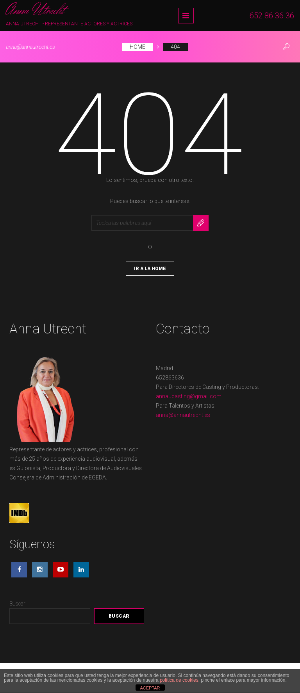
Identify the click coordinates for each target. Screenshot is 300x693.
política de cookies (179, 680)
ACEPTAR (150, 688)
